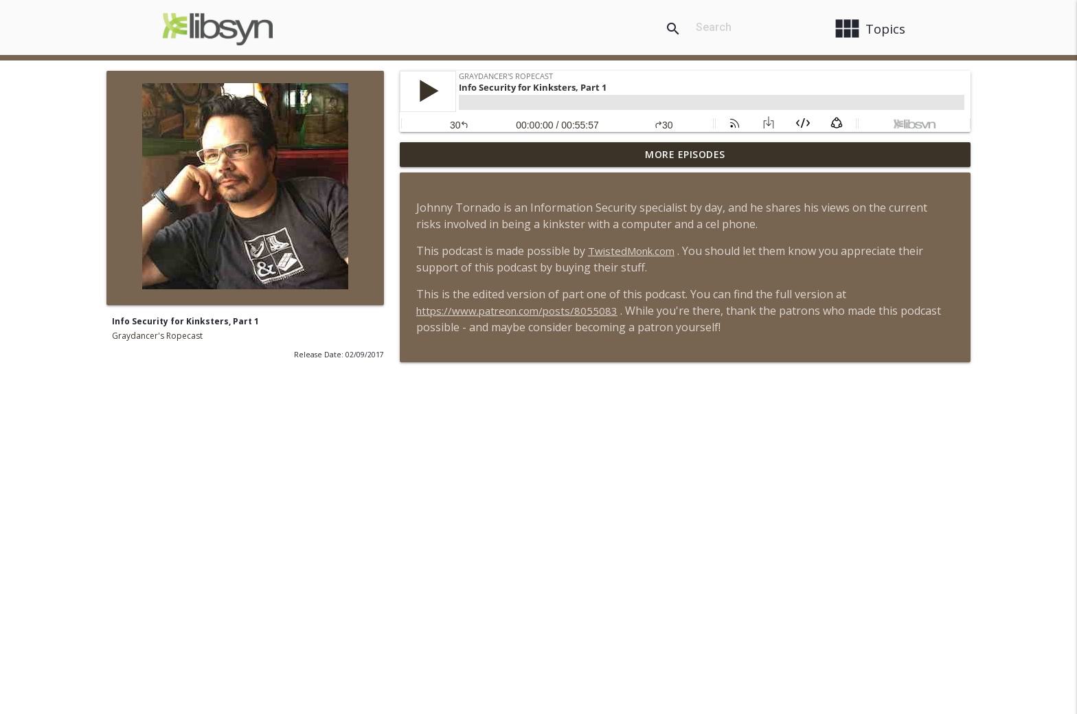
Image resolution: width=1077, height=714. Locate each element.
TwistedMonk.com (631, 251)
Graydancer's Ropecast (157, 336)
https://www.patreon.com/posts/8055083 (516, 310)
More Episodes (685, 154)
